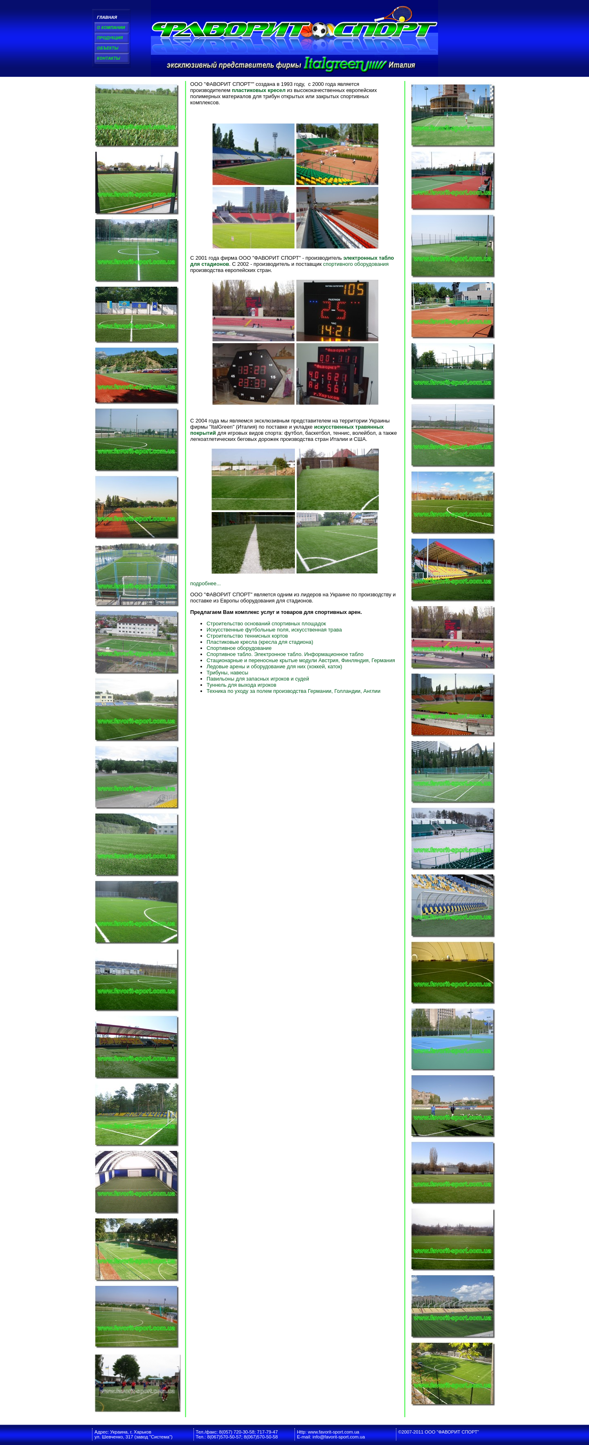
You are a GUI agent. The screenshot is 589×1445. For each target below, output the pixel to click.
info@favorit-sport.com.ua (338, 1436)
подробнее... (205, 583)
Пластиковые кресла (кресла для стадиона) (260, 642)
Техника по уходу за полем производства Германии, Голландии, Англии (293, 691)
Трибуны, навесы (227, 673)
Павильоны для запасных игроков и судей (258, 679)
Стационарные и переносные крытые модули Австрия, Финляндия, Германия (301, 660)
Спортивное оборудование (239, 648)
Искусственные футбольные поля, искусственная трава (274, 630)
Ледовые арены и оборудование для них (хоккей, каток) (274, 666)
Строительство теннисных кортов (247, 636)
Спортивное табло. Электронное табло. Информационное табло (285, 654)
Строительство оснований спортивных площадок (266, 623)
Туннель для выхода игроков (241, 685)
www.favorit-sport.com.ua (334, 1431)
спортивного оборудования (356, 264)
